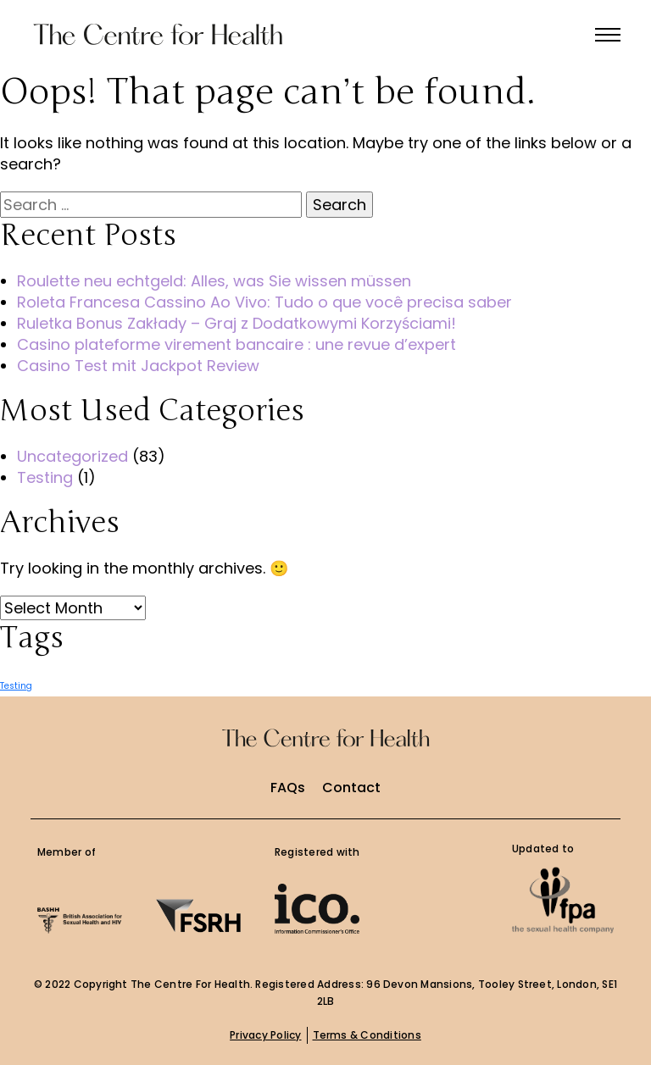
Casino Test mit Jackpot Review (138, 365)
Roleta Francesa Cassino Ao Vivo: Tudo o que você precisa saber (264, 302)
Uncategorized (72, 456)
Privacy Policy (265, 1035)
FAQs (287, 788)
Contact (351, 788)
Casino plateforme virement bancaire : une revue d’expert (236, 344)
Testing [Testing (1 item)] (16, 685)
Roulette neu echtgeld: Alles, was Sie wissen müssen (214, 280)
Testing (45, 477)
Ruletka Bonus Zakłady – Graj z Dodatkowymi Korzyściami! (236, 323)
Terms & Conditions (367, 1035)
